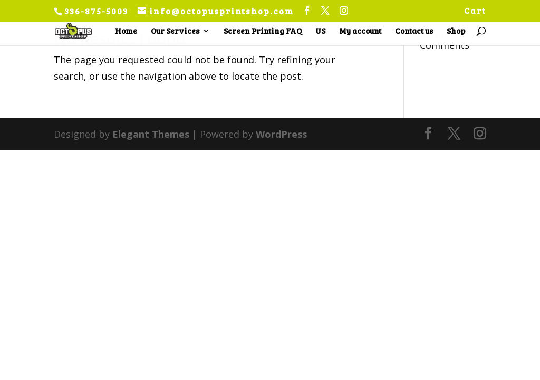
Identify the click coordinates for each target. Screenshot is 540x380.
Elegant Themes (150, 134)
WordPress (281, 134)
